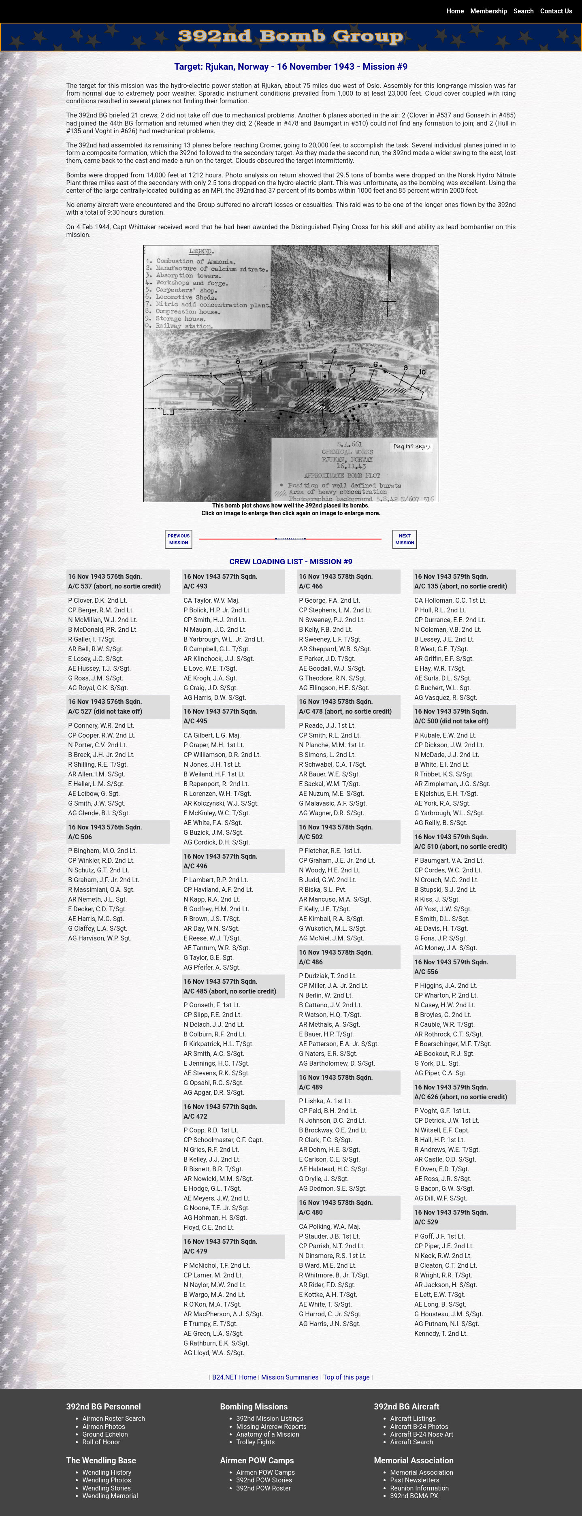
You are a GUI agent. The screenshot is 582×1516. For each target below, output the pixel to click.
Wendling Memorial (110, 1496)
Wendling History (107, 1472)
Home (457, 10)
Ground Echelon (105, 1434)
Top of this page (346, 1377)
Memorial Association (422, 1472)
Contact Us (556, 11)
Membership (489, 11)
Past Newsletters (414, 1480)
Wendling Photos (107, 1480)
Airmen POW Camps (266, 1472)
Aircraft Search (411, 1442)
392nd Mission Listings (270, 1418)
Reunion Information (419, 1488)
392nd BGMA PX (414, 1496)
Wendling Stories (107, 1488)
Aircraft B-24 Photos (419, 1427)
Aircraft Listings (413, 1418)
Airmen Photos (104, 1427)
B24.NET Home (234, 1377)
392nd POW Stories (264, 1480)
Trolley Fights (256, 1442)
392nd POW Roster (264, 1488)
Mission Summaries (290, 1377)
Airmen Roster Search (114, 1418)
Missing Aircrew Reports (272, 1427)
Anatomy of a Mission (268, 1434)
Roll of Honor (101, 1442)
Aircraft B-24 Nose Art (422, 1434)
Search (524, 11)
